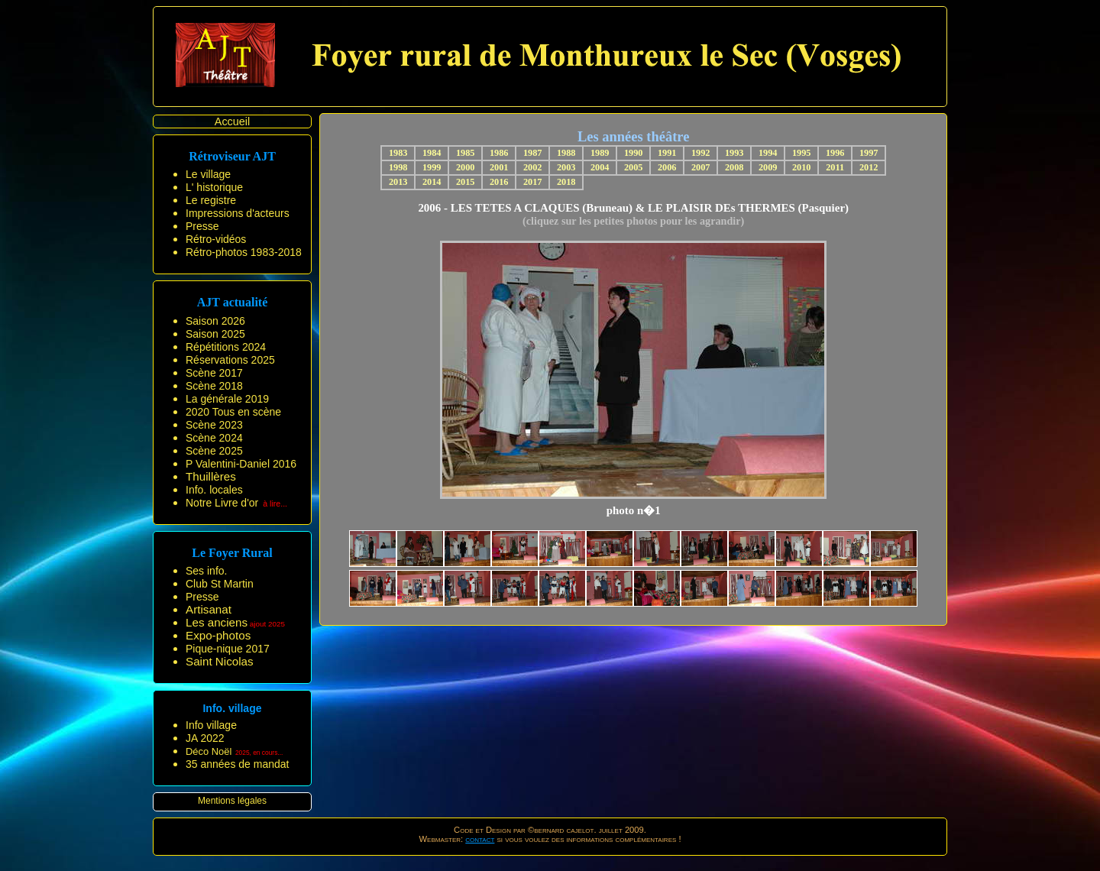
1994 (768, 152)
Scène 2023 (214, 425)
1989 (600, 152)
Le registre (211, 200)
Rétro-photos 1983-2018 (244, 252)
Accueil (232, 121)
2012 (868, 167)
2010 (801, 167)
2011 (835, 167)
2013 (398, 181)
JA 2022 (205, 738)
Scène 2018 (214, 386)
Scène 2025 (214, 451)
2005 (633, 167)
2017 (532, 181)
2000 (465, 167)
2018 (566, 181)
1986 (499, 152)
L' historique (214, 187)
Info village (211, 725)
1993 (734, 152)
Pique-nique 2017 (228, 649)
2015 (465, 181)
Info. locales (214, 490)
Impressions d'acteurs (238, 213)
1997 (868, 152)
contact (479, 838)
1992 (700, 152)
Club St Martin (220, 584)
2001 (499, 167)
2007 (700, 167)
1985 (465, 152)
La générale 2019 (227, 399)
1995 (801, 152)
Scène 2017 (214, 373)
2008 (734, 167)
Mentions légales (232, 800)
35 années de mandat (237, 764)
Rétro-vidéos (216, 239)
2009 (768, 167)
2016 (499, 181)
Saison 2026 (215, 321)
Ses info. (206, 571)
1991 (667, 152)
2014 (432, 181)
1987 (532, 152)
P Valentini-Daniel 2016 (241, 464)
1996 (835, 152)
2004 (600, 167)
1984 (432, 152)
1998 (398, 167)
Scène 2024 (214, 438)
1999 (432, 167)
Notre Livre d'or (222, 503)
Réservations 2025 (230, 360)
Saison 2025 (215, 334)
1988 (566, 152)
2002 (532, 167)
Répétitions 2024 (226, 347)
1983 (398, 152)
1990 (633, 152)
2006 (667, 167)
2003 (566, 167)
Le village (208, 174)
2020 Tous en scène (233, 412)
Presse (202, 226)
